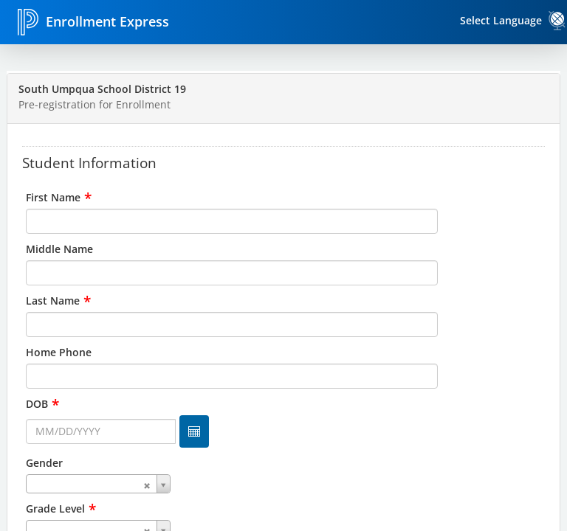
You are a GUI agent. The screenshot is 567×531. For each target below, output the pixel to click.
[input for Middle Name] (232, 272)
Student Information (89, 162)
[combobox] (283, 483)
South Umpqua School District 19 (102, 89)
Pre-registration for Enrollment (94, 104)
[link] (557, 20)
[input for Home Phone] (232, 376)
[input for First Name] (232, 221)
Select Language (501, 20)
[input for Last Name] (232, 324)
